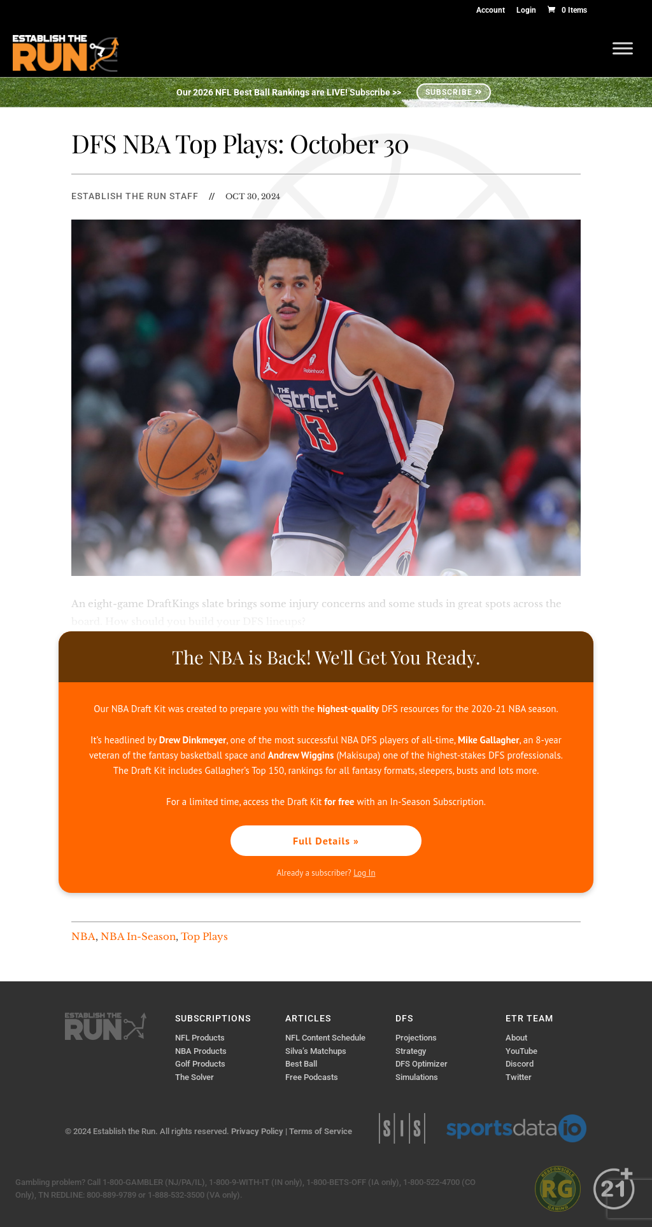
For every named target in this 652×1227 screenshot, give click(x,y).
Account (490, 10)
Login (526, 10)
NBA (83, 936)
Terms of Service (320, 1131)
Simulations (416, 1077)
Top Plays (204, 936)
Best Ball (301, 1064)
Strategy (410, 1051)
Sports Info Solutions (402, 1128)
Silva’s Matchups (315, 1051)
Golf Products (200, 1064)
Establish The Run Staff (135, 196)
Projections (416, 1037)
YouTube (521, 1051)
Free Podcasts (311, 1077)
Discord (520, 1064)
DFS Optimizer (421, 1064)
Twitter (519, 1077)
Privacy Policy (257, 1131)
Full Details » (326, 840)
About (516, 1037)
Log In (364, 872)
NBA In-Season (138, 936)
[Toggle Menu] (623, 48)
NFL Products (200, 1037)
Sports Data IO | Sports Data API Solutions (516, 1128)
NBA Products (201, 1051)
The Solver (194, 1077)
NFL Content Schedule (325, 1037)
